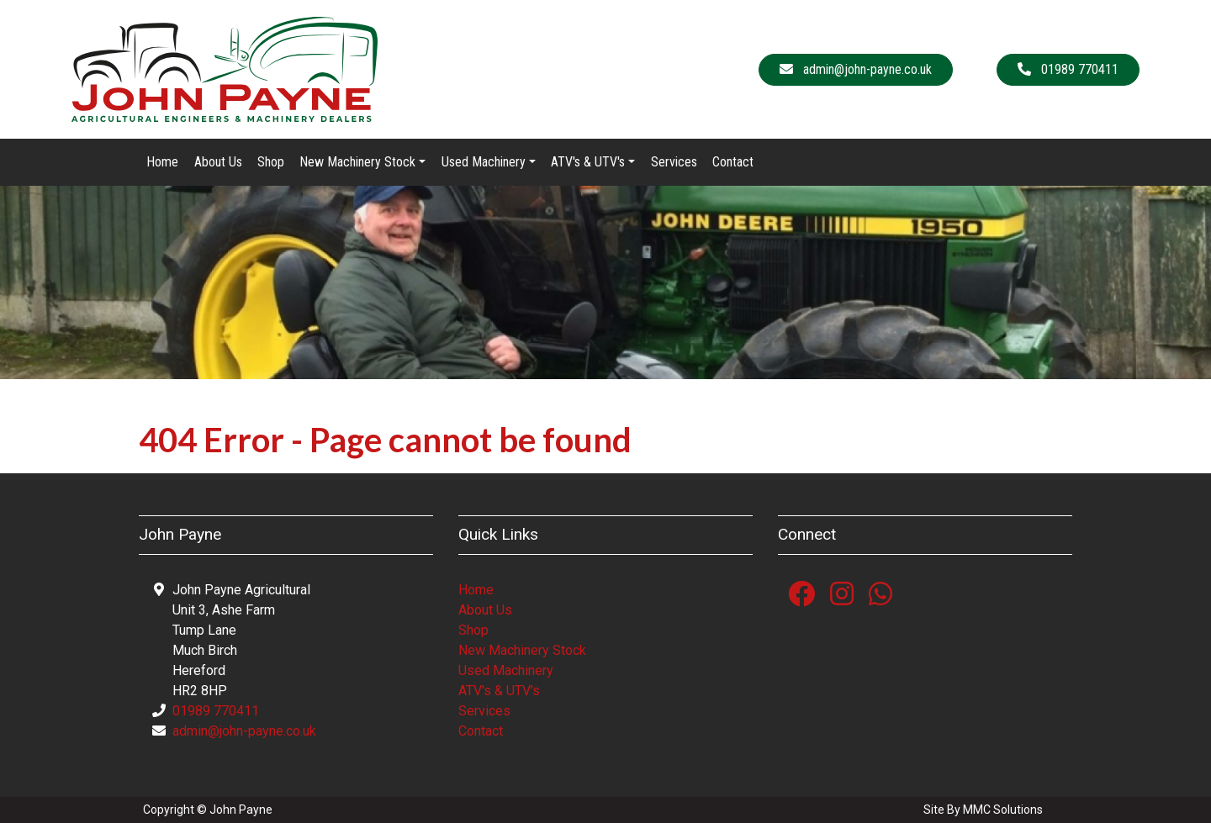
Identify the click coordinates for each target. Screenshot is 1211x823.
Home (162, 162)
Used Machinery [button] (484, 162)
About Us (218, 162)
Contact (733, 162)
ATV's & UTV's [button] (588, 162)
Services (674, 162)
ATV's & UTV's (499, 691)
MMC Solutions (1003, 809)
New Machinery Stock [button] (357, 162)
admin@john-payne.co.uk (244, 731)
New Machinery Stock (522, 650)
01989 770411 (215, 711)
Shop (270, 162)
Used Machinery (505, 670)
